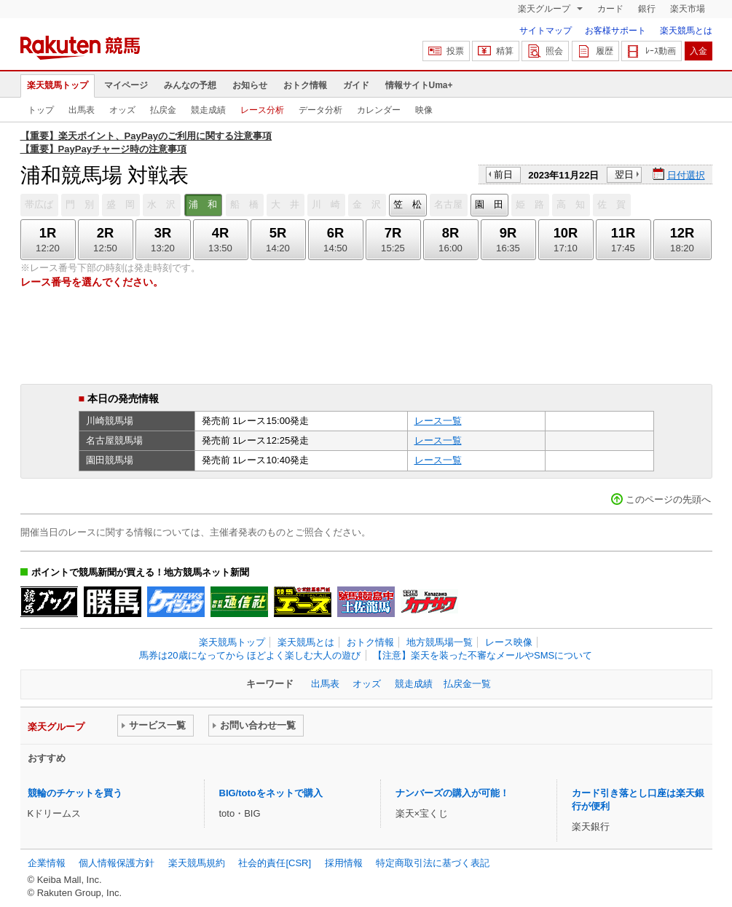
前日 (503, 174)
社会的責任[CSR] (274, 862)
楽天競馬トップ (57, 85)
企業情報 (47, 862)
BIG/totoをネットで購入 (271, 793)
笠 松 (407, 204)
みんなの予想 (190, 85)
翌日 (624, 174)
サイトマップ (545, 30)
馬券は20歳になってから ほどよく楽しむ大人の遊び (250, 655)
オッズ (122, 110)
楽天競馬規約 (196, 862)
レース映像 (508, 642)
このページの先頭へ (668, 499)
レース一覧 (438, 420)
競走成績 (208, 110)
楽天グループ (545, 9)
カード (610, 9)
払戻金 (163, 110)
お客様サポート (615, 30)
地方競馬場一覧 (439, 642)
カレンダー (379, 110)
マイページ (126, 85)
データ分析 (320, 110)
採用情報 (344, 862)
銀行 (647, 9)
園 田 (489, 204)
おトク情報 (305, 85)
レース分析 (262, 110)
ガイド (356, 85)
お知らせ (249, 85)
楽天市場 (687, 9)
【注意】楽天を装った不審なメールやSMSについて (482, 655)
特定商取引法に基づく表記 (432, 862)
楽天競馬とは (686, 30)
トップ (41, 110)
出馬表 (81, 110)
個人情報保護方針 (116, 862)
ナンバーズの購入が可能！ (452, 793)
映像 (424, 110)
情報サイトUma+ (419, 85)
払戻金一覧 (467, 683)
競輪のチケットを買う (75, 793)
